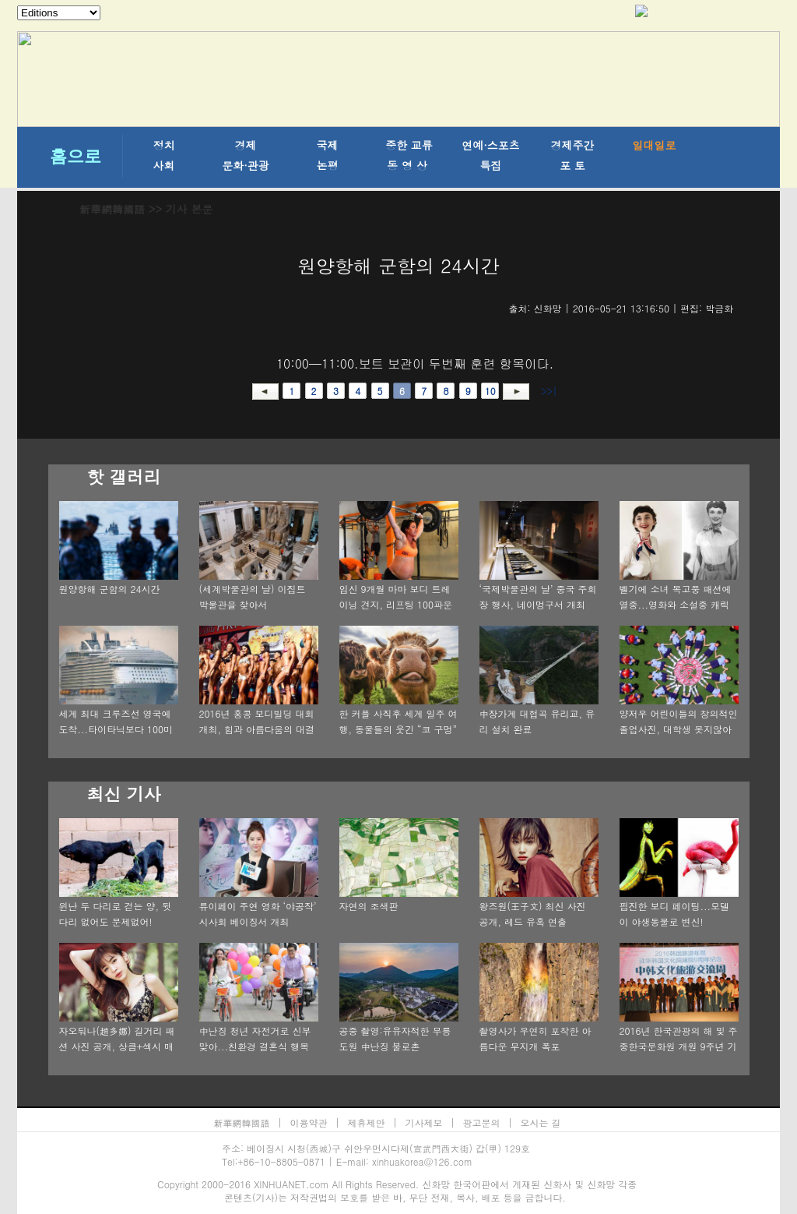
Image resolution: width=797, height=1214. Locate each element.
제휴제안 (366, 1122)
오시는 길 (541, 1122)
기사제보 (424, 1122)
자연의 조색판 (368, 905)
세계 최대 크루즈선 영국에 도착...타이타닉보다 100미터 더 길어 (116, 729)
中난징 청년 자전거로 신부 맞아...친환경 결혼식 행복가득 (255, 1046)
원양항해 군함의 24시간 (109, 588)
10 (490, 390)
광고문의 (481, 1122)
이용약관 (309, 1122)
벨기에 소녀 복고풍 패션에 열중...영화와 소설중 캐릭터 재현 (676, 604)
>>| (547, 390)
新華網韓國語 (112, 209)
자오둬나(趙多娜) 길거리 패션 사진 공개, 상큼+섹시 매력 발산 (117, 1046)
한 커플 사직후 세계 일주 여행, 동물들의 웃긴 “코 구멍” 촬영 (398, 729)
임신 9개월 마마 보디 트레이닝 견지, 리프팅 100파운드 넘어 (396, 604)
